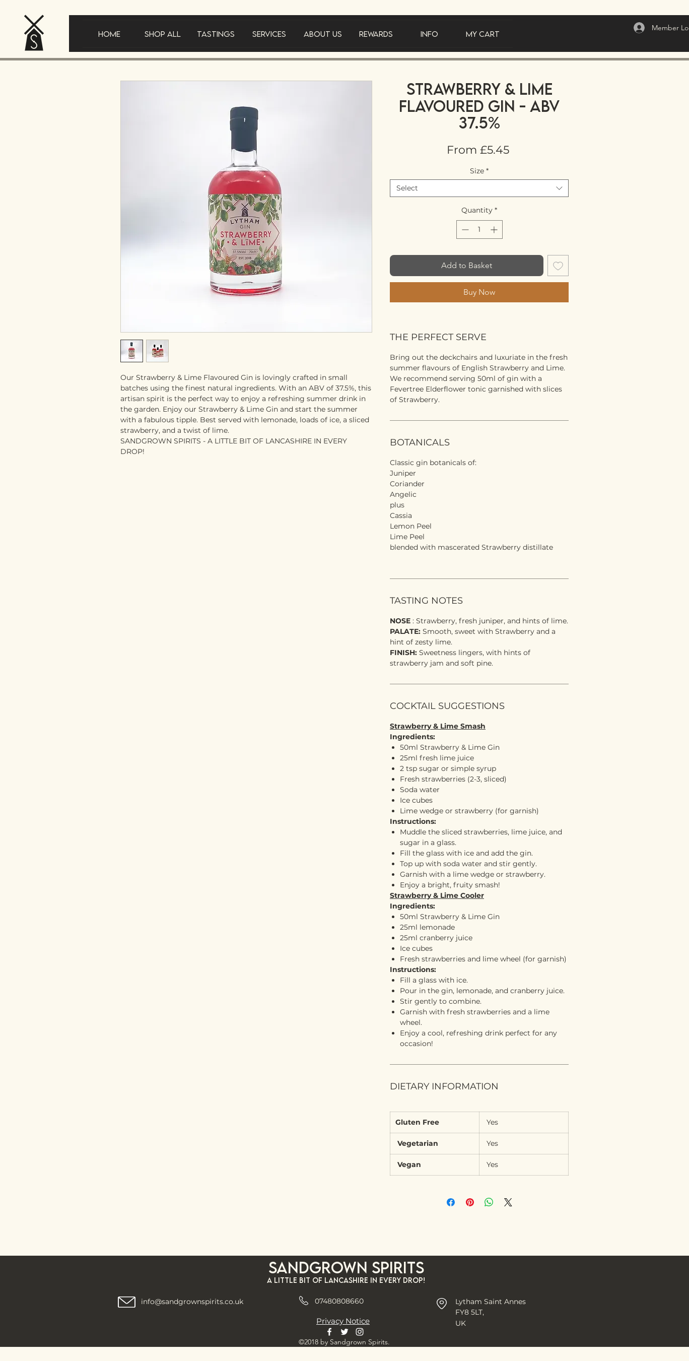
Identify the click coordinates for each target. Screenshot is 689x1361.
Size (479, 171)
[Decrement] (464, 229)
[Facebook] (329, 1332)
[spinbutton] (479, 229)
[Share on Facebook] (451, 1202)
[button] (216, 33)
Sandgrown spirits (346, 1267)
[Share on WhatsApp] (489, 1202)
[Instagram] (360, 1332)
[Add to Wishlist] (558, 265)
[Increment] (495, 229)
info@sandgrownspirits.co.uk (192, 1301)
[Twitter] (344, 1332)
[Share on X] (508, 1202)
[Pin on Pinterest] (470, 1202)
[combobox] (479, 188)
